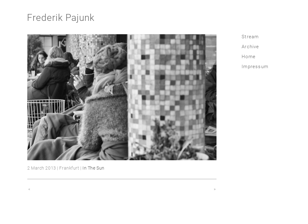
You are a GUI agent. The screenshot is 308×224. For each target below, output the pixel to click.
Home (249, 56)
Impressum (255, 66)
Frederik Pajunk (61, 17)
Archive (250, 46)
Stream (250, 37)
